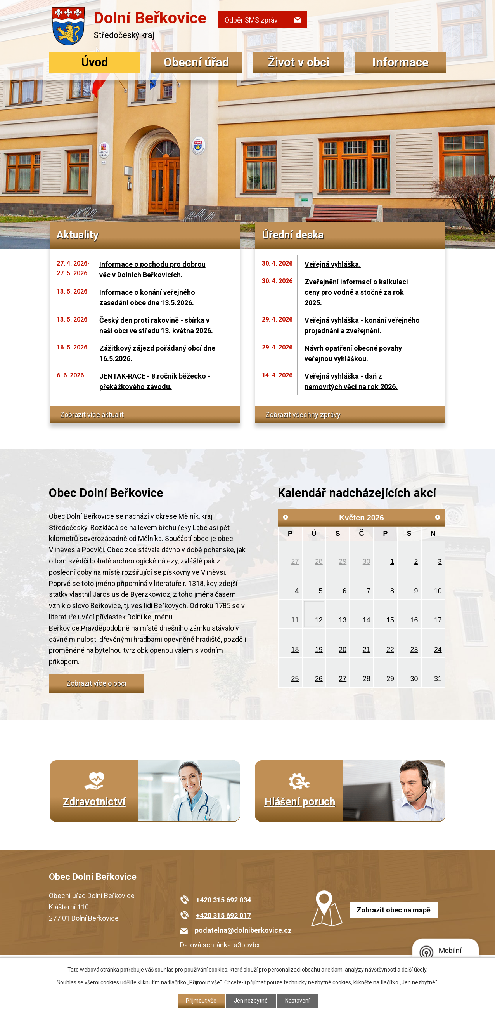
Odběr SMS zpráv (251, 20)
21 (366, 649)
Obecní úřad (196, 62)
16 (414, 620)
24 (438, 649)
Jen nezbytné (251, 1001)
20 (342, 649)
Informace (400, 62)
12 (319, 620)
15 (390, 620)
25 (295, 679)
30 (366, 561)
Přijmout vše (201, 1001)
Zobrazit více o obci (96, 683)
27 (295, 561)
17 (438, 620)
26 (319, 679)
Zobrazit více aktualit (92, 414)
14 (366, 620)
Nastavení (297, 1001)
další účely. (415, 969)
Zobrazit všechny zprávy (303, 414)
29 (342, 561)
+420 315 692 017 (223, 915)
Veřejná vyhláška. (333, 264)
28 (319, 561)
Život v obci (298, 62)
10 (438, 591)
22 (390, 649)
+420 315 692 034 (223, 900)
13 (342, 620)
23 (414, 649)
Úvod (94, 62)
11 (295, 620)
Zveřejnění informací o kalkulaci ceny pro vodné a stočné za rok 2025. (356, 292)
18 (295, 649)
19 (319, 649)
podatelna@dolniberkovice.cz (243, 930)
